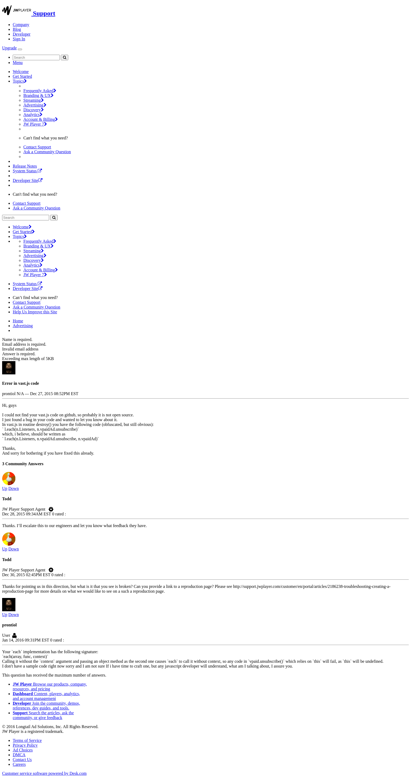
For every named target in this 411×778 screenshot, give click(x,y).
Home (18, 321)
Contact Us (22, 759)
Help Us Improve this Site (35, 312)
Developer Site (27, 180)
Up (4, 488)
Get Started (22, 76)
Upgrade (9, 48)
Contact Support (37, 147)
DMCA (19, 755)
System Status (27, 171)
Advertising (34, 105)
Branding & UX (38, 95)
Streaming (33, 100)
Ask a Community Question (47, 151)
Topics (20, 81)
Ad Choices (23, 750)
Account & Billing (40, 119)
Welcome (21, 71)
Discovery (33, 110)
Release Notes (25, 166)
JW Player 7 (35, 124)
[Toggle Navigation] (20, 49)
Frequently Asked (39, 90)
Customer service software (44, 773)
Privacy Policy (25, 745)
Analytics (32, 114)
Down (13, 488)
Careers (19, 764)
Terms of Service (27, 740)
